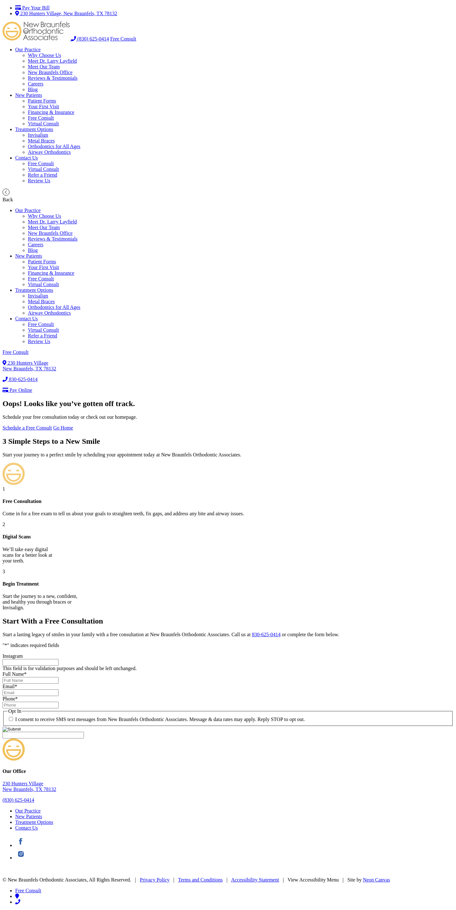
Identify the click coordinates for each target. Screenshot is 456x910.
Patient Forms (42, 101)
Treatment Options (34, 129)
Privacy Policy (155, 879)
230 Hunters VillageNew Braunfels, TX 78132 (29, 365)
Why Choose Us (44, 55)
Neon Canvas (376, 879)
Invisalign (38, 135)
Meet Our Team (44, 66)
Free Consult (123, 38)
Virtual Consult (43, 123)
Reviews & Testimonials (53, 78)
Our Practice (28, 49)
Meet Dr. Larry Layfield (52, 61)
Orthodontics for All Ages (54, 146)
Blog (33, 89)
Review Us (39, 180)
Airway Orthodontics (49, 152)
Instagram (13, 656)
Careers (35, 83)
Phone (10, 698)
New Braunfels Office (50, 72)
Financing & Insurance (51, 112)
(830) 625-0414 (90, 38)
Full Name (15, 674)
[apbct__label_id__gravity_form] (43, 735)
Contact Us (26, 157)
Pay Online (17, 390)
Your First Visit (43, 106)
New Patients (28, 95)
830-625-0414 (20, 379)
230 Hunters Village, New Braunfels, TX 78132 (66, 13)
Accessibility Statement (255, 879)
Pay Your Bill (32, 7)
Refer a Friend (42, 175)
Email (10, 686)
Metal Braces (41, 140)
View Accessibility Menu (313, 879)
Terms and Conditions (200, 879)
